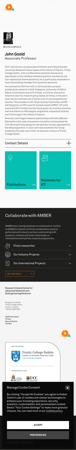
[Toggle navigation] (69, 6)
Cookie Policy (13, 442)
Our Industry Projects (22, 254)
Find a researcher (20, 246)
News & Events (11, 321)
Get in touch (14, 274)
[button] (67, 387)
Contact (8, 324)
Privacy (8, 319)
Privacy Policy (26, 442)
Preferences (38, 434)
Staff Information (12, 317)
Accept (38, 424)
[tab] (38, 143)
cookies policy (54, 411)
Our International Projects (25, 263)
